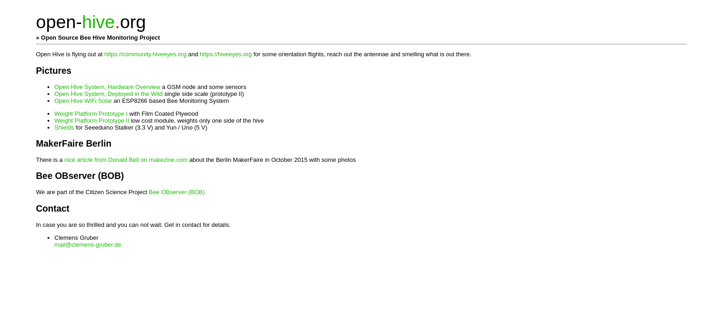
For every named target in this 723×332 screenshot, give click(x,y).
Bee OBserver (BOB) (177, 192)
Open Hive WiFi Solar (84, 100)
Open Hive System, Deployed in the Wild (109, 93)
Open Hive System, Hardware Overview (108, 86)
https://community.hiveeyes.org (145, 54)
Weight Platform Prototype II (92, 120)
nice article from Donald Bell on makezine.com (126, 159)
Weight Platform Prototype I (91, 113)
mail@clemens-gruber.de (87, 244)
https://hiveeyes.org (226, 54)
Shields (65, 127)
